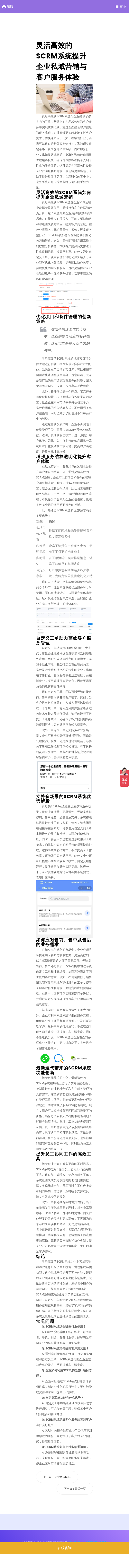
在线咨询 (65, 1548)
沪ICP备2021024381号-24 (82, 1541)
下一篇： (75, 1489)
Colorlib (102, 1541)
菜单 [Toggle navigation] (121, 6)
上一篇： (57, 1477)
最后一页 (80, 1488)
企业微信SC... (62, 1477)
